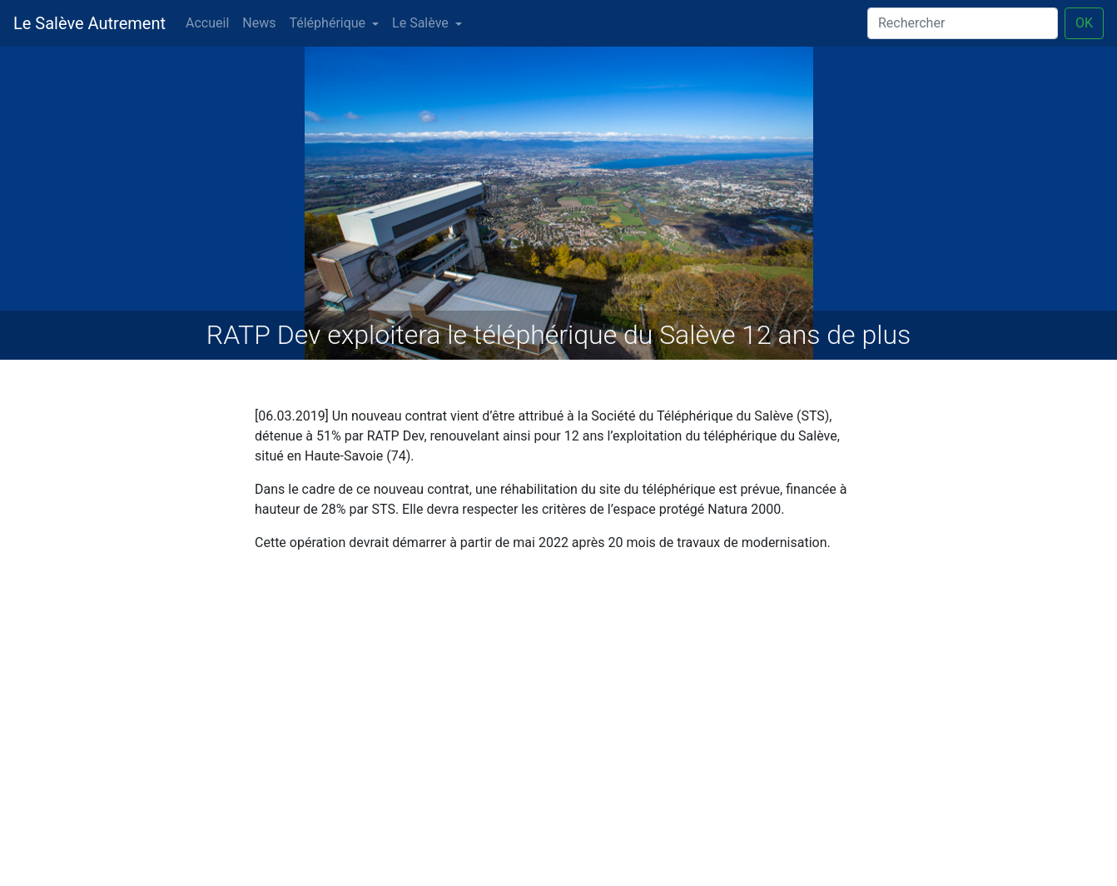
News (259, 23)
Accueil (207, 23)
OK (1084, 23)
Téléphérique (327, 23)
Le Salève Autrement (89, 23)
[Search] (962, 23)
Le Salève (420, 23)
